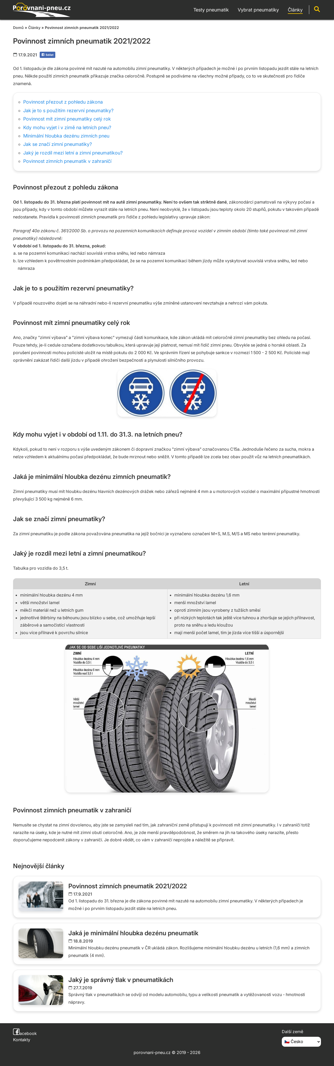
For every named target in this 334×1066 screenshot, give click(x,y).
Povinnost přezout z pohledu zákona (63, 102)
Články (34, 27)
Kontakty (21, 1039)
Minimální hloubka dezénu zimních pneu (66, 136)
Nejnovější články (38, 866)
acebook (25, 1033)
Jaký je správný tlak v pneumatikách (120, 980)
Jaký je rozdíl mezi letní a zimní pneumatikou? (73, 153)
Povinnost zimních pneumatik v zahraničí (67, 161)
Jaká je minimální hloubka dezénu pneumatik (133, 933)
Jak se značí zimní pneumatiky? (57, 144)
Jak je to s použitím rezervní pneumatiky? (68, 110)
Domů (18, 27)
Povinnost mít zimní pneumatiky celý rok (67, 119)
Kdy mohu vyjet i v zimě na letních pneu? (67, 127)
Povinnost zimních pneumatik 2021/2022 (127, 886)
